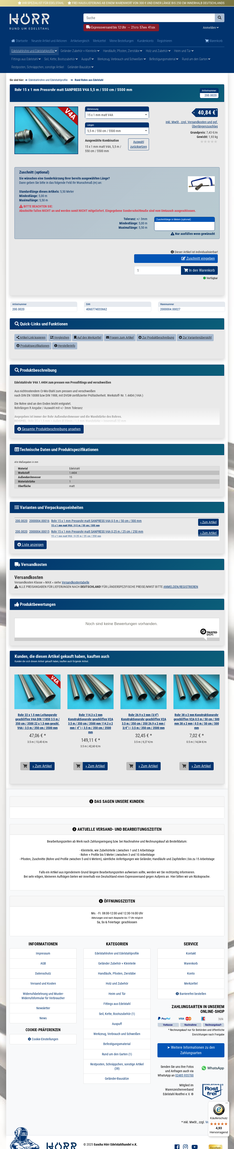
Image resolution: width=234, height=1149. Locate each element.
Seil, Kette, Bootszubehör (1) (117, 1022)
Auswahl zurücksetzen (138, 144)
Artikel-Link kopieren (30, 346)
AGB (43, 971)
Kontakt (191, 961)
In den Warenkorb (199, 278)
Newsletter (43, 1016)
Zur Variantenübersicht (195, 346)
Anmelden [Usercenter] (211, 27)
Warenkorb (214, 41)
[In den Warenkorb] (25, 774)
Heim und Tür (184, 51)
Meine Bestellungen (121, 41)
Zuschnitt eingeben (198, 267)
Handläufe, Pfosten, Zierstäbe (122, 51)
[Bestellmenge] (157, 278)
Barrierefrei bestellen (191, 1002)
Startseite (19, 41)
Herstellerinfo (64, 354)
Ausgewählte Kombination (102, 140)
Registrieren (164, 41)
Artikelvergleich (80, 41)
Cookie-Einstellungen (43, 1047)
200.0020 (21, 529)
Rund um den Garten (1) (117, 1062)
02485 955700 (184, 1083)
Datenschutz (43, 981)
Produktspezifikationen (32, 354)
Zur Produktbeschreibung (156, 346)
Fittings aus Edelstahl (26, 59)
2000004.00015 (39, 540)
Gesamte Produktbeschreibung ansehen (49, 437)
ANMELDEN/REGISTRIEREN (180, 595)
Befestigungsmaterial (163, 59)
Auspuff (87, 59)
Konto (191, 981)
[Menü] (226, 1104)
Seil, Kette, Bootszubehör (61, 59)
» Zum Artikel (42, 774)
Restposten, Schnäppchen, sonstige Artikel (37, 67)
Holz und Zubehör (158, 51)
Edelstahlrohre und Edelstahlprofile (34, 51)
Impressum (43, 961)
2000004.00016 (39, 529)
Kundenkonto (145, 41)
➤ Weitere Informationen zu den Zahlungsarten (191, 1058)
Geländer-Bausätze (81, 67)
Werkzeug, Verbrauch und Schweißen (121, 59)
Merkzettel (99, 41)
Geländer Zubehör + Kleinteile (80, 51)
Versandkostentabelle (75, 590)
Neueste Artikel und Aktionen (49, 41)
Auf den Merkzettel (87, 346)
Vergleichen (59, 346)
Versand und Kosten (43, 991)
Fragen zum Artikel (120, 346)
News (43, 1026)
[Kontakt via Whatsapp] (212, 1076)
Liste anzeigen (30, 552)
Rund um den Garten (196, 59)
